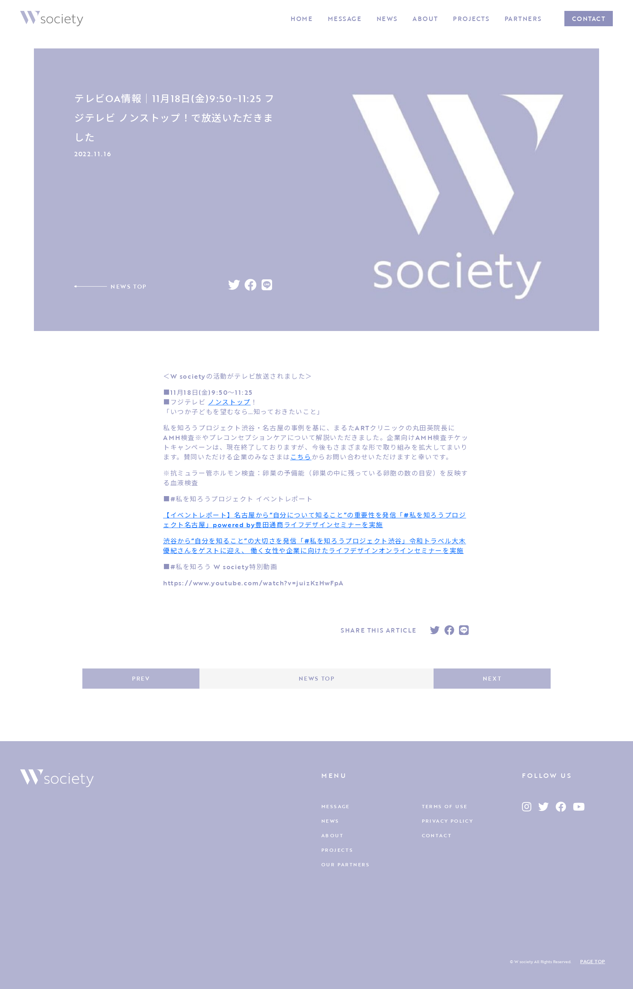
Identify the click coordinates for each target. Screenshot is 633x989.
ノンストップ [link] (229, 402)
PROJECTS (471, 18)
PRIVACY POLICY (448, 820)
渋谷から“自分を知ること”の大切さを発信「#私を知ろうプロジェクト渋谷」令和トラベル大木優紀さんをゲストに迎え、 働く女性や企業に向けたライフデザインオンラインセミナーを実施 (314, 545)
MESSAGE (345, 18)
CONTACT (589, 18)
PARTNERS (523, 18)
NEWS (387, 18)
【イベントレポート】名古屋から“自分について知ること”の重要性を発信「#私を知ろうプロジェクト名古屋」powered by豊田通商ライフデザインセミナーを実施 (314, 520)
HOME (301, 18)
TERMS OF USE (445, 806)
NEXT (492, 678)
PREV (140, 678)
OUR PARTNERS (345, 864)
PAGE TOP (592, 961)
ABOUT (425, 18)
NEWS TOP (129, 286)
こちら (301, 457)
